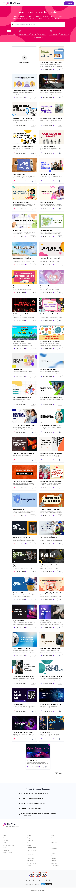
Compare (29, 835)
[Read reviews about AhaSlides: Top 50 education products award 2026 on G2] (38, 874)
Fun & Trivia (65, 30)
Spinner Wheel (6, 850)
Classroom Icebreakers (43, 30)
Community (15, 30)
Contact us (54, 848)
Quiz (4, 835)
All (9, 30)
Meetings (24, 30)
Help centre (30, 845)
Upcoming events (31, 842)
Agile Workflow (53, 34)
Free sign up (69, 3)
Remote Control (7, 852)
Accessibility (55, 863)
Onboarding (56, 30)
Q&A (4, 842)
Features (6, 832)
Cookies (54, 858)
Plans (53, 835)
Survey (5, 847)
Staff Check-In (12, 34)
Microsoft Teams (31, 863)
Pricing (53, 832)
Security (54, 860)
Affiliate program (31, 847)
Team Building (63, 34)
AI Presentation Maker (8, 845)
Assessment (43, 34)
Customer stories (31, 850)
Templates (30, 840)
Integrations (30, 854)
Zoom (29, 865)
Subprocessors (55, 865)
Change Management (38, 37)
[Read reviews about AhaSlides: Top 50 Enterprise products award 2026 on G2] (44, 874)
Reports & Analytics (8, 855)
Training (31, 30)
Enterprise (54, 837)
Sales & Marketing (23, 34)
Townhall (34, 34)
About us (54, 846)
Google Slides (30, 858)
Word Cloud (6, 840)
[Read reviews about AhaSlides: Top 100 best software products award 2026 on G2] (31, 874)
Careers (53, 850)
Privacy (53, 855)
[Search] (38, 24)
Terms (53, 853)
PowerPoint (30, 860)
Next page (38, 774)
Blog (28, 837)
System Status (28, 884)
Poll (4, 837)
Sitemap (37, 884)
